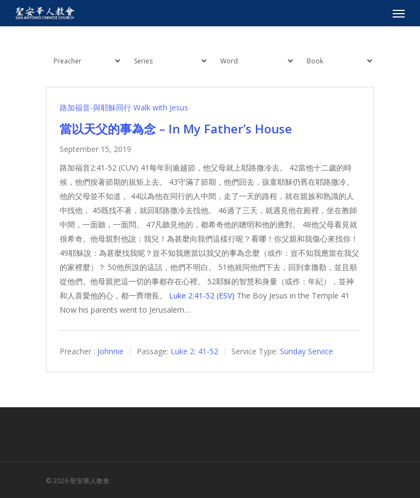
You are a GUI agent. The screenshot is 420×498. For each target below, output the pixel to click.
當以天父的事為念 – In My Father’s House (176, 128)
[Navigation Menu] (399, 13)
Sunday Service (306, 351)
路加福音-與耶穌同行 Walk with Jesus (124, 107)
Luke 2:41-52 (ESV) (202, 295)
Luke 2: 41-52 (194, 351)
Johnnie (110, 351)
